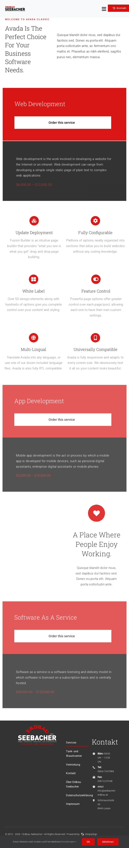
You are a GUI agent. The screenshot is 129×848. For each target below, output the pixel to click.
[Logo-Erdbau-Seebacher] (15, 8)
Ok (88, 841)
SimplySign (91, 834)
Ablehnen (108, 841)
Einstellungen (69, 841)
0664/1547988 (106, 771)
